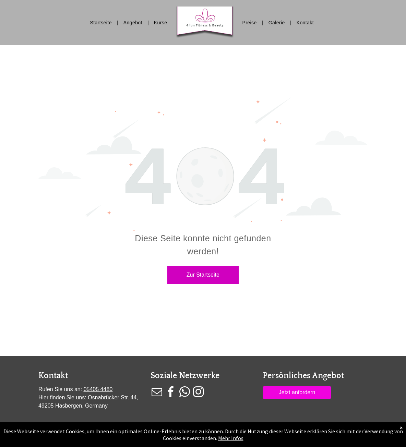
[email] (157, 393)
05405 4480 (98, 389)
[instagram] (198, 393)
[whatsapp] (184, 393)
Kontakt (53, 375)
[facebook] (171, 393)
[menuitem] (101, 22)
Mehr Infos (230, 438)
